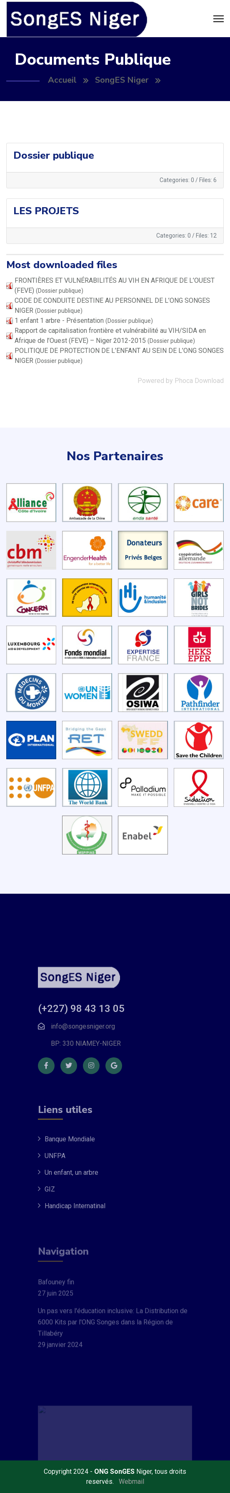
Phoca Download (199, 381)
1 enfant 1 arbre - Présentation (59, 320)
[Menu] (218, 18)
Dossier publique (53, 155)
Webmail (131, 1481)
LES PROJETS (46, 211)
